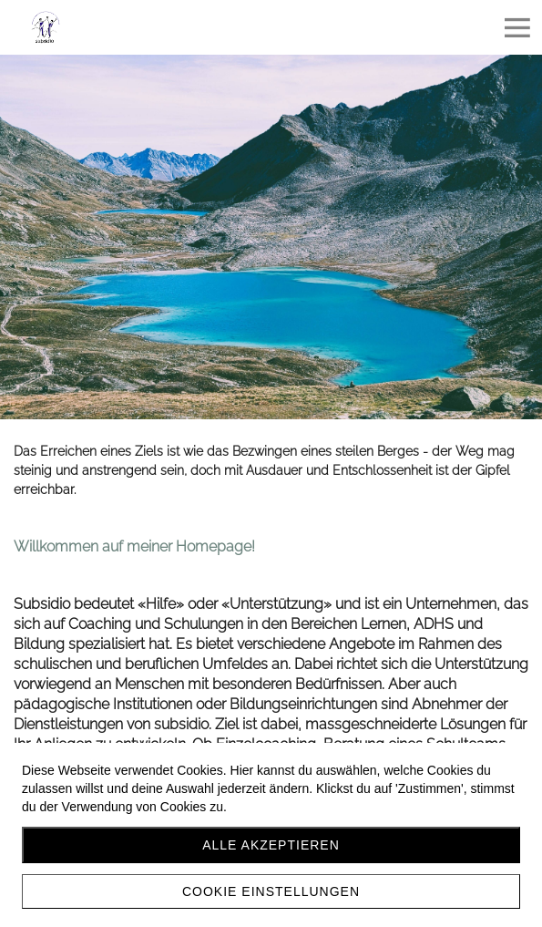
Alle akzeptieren (271, 845)
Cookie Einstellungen (271, 891)
